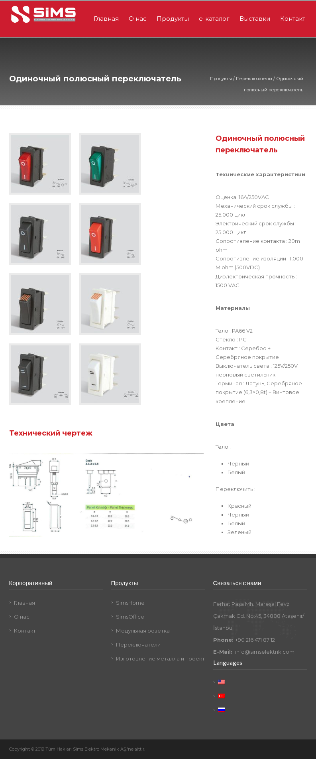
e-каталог (214, 18)
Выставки (254, 18)
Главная (106, 18)
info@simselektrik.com (264, 652)
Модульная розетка (143, 630)
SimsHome (130, 602)
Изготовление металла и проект (160, 658)
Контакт (292, 18)
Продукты (173, 18)
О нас (138, 18)
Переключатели (254, 78)
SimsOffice (130, 616)
